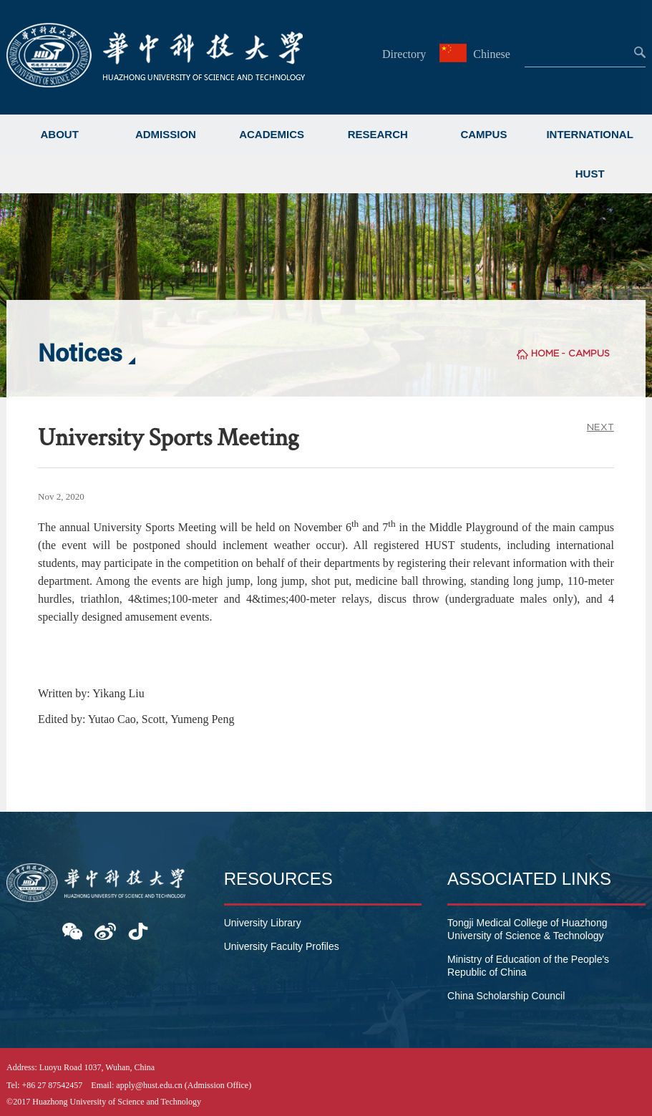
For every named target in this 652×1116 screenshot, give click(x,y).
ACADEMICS (271, 134)
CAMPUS (483, 134)
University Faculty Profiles (281, 946)
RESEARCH (378, 134)
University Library (262, 922)
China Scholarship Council (506, 995)
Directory (404, 54)
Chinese (476, 54)
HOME (545, 353)
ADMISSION (165, 134)
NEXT (600, 427)
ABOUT (60, 134)
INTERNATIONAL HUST (589, 154)
